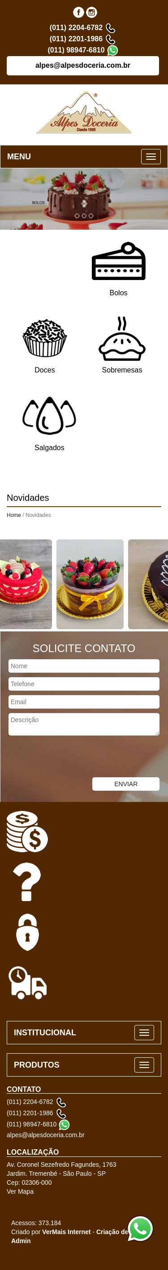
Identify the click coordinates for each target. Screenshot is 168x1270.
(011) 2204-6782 (76, 27)
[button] (84, 199)
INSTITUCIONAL (45, 1032)
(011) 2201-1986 (76, 39)
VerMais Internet (66, 1231)
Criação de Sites (120, 1231)
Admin (21, 1240)
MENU (19, 156)
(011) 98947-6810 (75, 50)
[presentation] (68, 757)
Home (14, 515)
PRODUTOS (37, 1064)
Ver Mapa (20, 1191)
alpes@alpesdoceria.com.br (82, 65)
